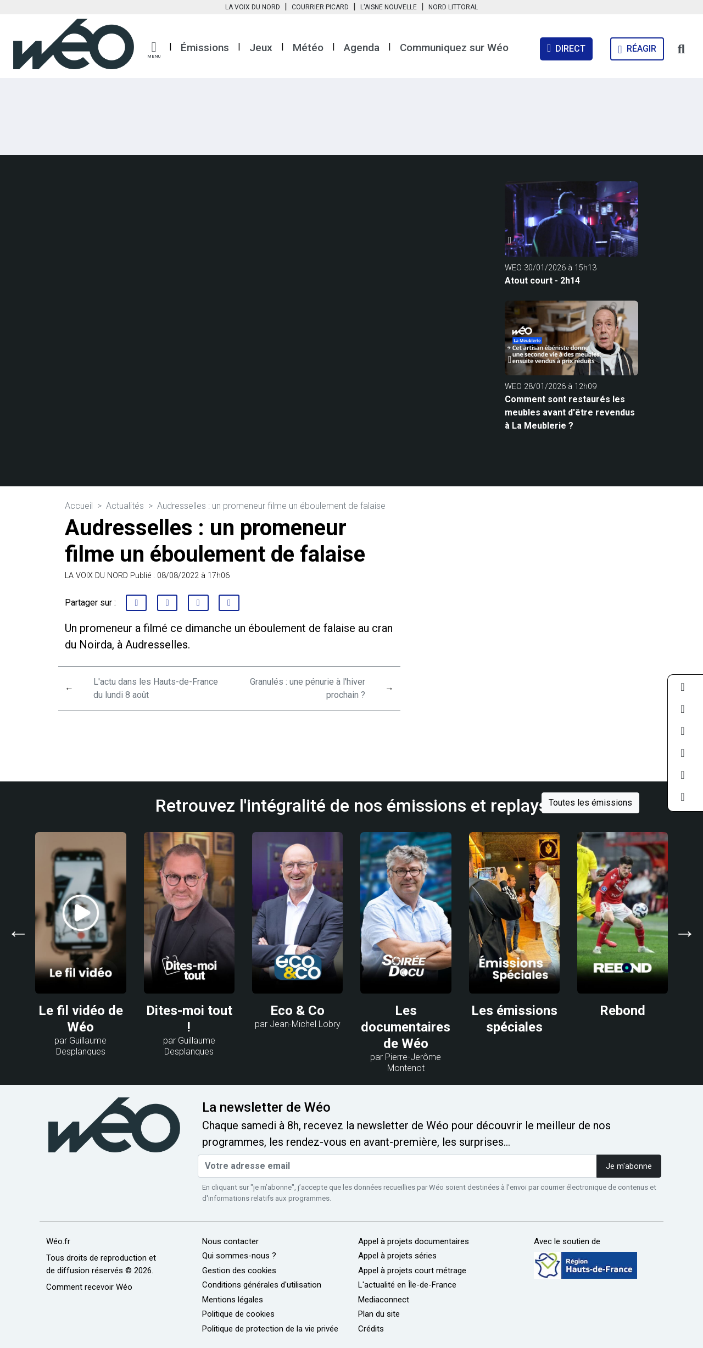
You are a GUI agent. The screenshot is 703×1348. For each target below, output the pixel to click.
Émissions (205, 47)
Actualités (125, 506)
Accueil (79, 506)
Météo (308, 47)
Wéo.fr (58, 1241)
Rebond (622, 1010)
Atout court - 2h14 (542, 280)
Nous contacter (230, 1241)
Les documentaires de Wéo (405, 1027)
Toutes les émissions (590, 802)
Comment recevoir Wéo (89, 1287)
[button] (153, 50)
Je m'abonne (629, 1166)
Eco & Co (297, 1010)
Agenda (362, 47)
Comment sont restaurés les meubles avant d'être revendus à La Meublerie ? (570, 412)
